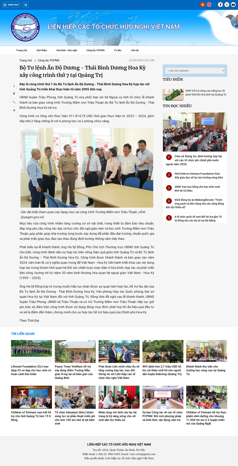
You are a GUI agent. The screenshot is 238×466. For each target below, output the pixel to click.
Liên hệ (135, 50)
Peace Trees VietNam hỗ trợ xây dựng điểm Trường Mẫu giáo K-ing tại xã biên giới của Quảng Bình (74, 372)
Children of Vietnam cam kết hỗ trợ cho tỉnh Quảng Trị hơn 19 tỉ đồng (31, 416)
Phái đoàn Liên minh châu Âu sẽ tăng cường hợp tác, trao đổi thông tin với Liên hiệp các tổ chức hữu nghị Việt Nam (119, 372)
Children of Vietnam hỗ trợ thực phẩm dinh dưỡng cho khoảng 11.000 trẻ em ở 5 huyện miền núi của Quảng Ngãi (206, 418)
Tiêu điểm (173, 79)
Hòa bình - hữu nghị (66, 50)
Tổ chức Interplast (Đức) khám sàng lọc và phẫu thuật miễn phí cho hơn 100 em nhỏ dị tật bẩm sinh (75, 418)
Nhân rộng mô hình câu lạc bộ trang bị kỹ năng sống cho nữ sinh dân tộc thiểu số (118, 416)
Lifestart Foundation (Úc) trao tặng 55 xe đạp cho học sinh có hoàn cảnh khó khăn (31, 370)
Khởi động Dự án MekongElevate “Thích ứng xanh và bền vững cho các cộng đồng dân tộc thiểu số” (195, 203)
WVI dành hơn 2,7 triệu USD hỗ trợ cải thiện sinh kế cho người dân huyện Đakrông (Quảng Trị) (162, 370)
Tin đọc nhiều (177, 106)
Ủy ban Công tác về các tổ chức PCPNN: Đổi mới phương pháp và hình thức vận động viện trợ (162, 416)
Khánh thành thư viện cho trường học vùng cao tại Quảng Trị (205, 370)
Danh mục (11, 5)
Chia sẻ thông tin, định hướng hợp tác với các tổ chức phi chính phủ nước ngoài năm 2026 (194, 160)
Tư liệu (119, 51)
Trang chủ (21, 50)
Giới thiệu (42, 50)
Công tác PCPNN (95, 50)
